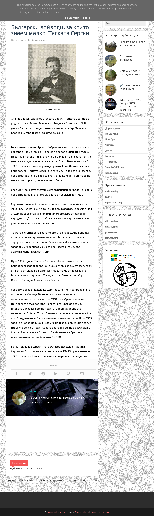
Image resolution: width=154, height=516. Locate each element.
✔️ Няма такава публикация (130, 87)
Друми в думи (112, 128)
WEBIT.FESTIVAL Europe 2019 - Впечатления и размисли (130, 104)
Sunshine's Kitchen (114, 167)
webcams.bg (111, 191)
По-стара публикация (84, 480)
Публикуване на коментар (26, 468)
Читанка (109, 145)
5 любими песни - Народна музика (131, 72)
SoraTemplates (82, 512)
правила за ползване (100, 512)
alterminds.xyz (112, 221)
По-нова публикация (19, 480)
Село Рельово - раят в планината (132, 43)
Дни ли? (109, 150)
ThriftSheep (111, 162)
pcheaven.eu (111, 232)
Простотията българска (128, 58)
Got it (87, 18)
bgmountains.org (113, 202)
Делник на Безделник (56, 512)
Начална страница (51, 480)
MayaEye (109, 156)
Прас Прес (110, 139)
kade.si (108, 197)
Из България (111, 134)
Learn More (72, 18)
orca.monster (111, 227)
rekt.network (111, 238)
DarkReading (111, 173)
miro (33, 392)
